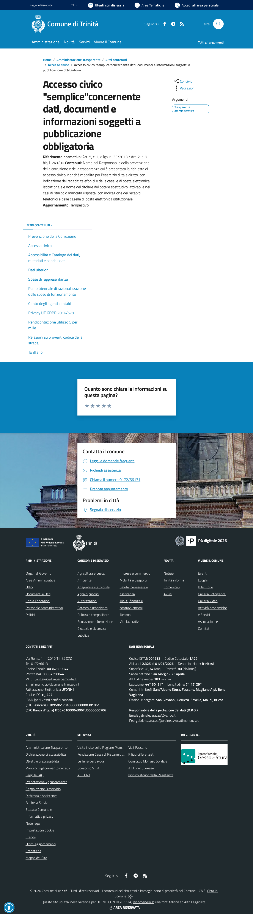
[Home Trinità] (67, 24)
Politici (30, 614)
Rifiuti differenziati (141, 754)
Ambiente (84, 580)
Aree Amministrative (40, 580)
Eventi (202, 573)
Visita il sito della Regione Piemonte (103, 747)
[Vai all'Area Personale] (197, 5)
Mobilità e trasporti (133, 580)
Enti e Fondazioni (38, 600)
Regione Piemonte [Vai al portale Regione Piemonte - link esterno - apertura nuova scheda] (41, 5)
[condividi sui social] (183, 81)
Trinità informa (174, 580)
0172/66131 (40, 663)
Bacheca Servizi (37, 802)
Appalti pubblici (88, 594)
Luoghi (202, 580)
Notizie (169, 573)
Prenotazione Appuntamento (46, 781)
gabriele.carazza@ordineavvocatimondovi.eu (167, 720)
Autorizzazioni (87, 600)
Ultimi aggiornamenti (41, 844)
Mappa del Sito (36, 857)
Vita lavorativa (130, 621)
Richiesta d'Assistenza (41, 795)
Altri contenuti (116, 59)
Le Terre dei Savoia (90, 761)
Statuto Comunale (39, 809)
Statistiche (33, 850)
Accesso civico (58, 64)
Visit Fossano (137, 747)
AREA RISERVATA (124, 907)
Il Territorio (205, 587)
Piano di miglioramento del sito (48, 768)
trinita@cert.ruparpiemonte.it (56, 679)
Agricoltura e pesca (91, 573)
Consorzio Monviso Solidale (147, 761)
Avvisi (168, 594)
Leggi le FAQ (35, 775)
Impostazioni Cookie (40, 830)
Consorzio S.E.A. (88, 768)
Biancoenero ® (143, 902)
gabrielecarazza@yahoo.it (157, 715)
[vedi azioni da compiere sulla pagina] (184, 88)
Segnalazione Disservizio (43, 788)
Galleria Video (207, 600)
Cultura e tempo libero (93, 614)
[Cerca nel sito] (218, 24)
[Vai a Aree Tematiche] (149, 5)
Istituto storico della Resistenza (150, 775)
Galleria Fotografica (212, 594)
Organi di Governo (38, 573)
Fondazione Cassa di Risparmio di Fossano (107, 754)
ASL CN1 (83, 775)
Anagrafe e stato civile (93, 587)
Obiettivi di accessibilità (42, 761)
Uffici (29, 587)
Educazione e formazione (95, 621)
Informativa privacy (39, 816)
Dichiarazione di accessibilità (46, 754)
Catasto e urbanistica (92, 607)
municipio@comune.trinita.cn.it (57, 684)
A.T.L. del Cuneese (141, 768)
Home (47, 59)
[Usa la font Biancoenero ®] (106, 5)
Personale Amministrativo (44, 607)
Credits (31, 837)
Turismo (125, 614)
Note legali (33, 823)
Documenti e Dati (38, 594)
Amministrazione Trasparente (79, 59)
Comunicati (172, 587)
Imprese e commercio (135, 573)
